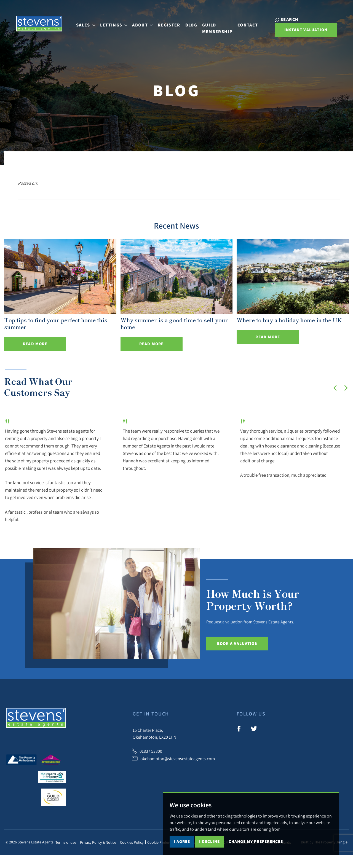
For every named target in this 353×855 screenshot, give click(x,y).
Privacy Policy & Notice (98, 842)
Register (171, 22)
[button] (335, 388)
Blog (193, 22)
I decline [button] (209, 841)
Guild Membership (219, 26)
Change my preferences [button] (256, 841)
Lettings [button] (116, 22)
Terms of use (65, 842)
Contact (250, 22)
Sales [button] (87, 22)
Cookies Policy (131, 842)
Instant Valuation (304, 29)
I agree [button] (182, 841)
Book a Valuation (237, 643)
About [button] (144, 22)
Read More (35, 343)
